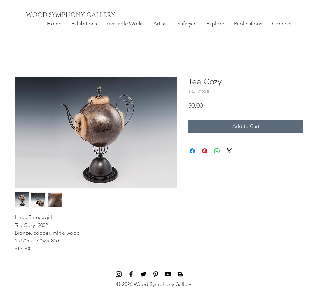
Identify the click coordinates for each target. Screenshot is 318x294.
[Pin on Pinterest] (205, 151)
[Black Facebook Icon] (131, 274)
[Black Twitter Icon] (143, 274)
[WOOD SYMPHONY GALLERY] (85, 15)
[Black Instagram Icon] (119, 274)
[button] (84, 24)
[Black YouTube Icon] (168, 274)
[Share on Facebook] (192, 151)
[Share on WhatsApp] (217, 151)
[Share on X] (229, 151)
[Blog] (180, 274)
